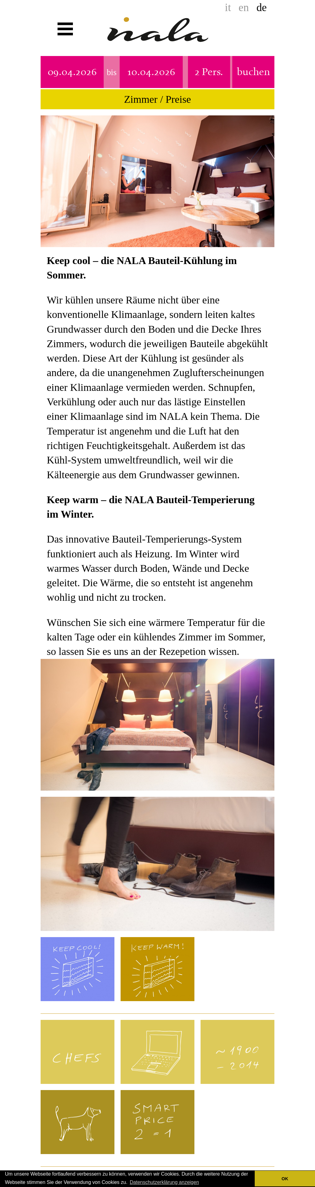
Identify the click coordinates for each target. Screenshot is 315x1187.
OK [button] (284, 1178)
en (244, 7)
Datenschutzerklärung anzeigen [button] (164, 1182)
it (228, 7)
